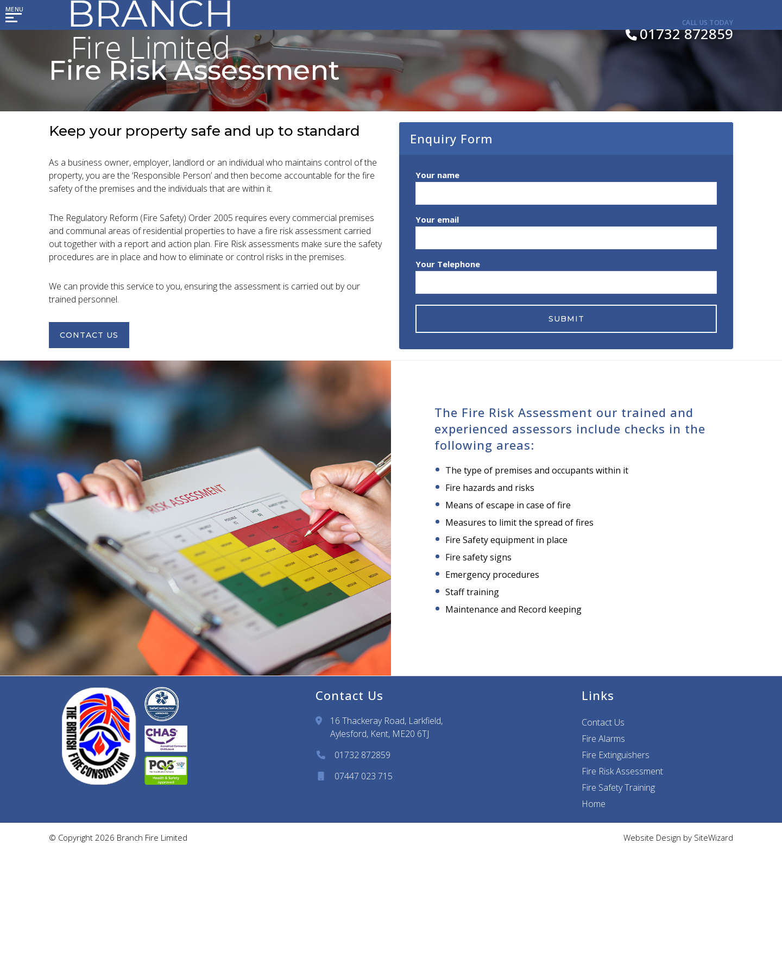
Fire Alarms (603, 739)
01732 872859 (362, 755)
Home (594, 804)
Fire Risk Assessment (622, 771)
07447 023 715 (364, 776)
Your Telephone (566, 274)
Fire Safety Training (618, 787)
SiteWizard (713, 837)
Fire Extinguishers (615, 755)
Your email (566, 229)
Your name (566, 185)
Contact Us (94, 335)
